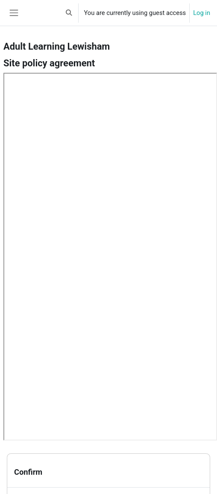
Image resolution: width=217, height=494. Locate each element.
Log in (201, 13)
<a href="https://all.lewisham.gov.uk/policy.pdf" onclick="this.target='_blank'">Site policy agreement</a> (110, 256)
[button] (68, 13)
